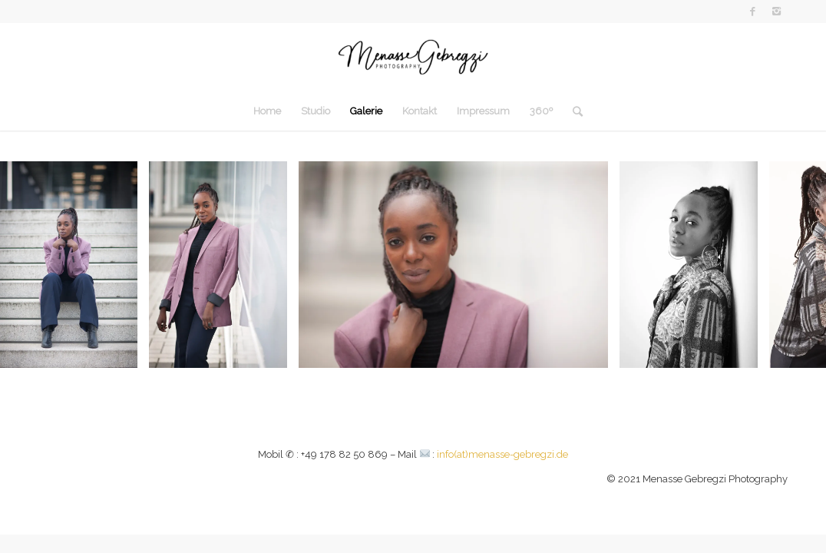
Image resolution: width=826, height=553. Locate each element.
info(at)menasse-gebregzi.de (502, 454)
